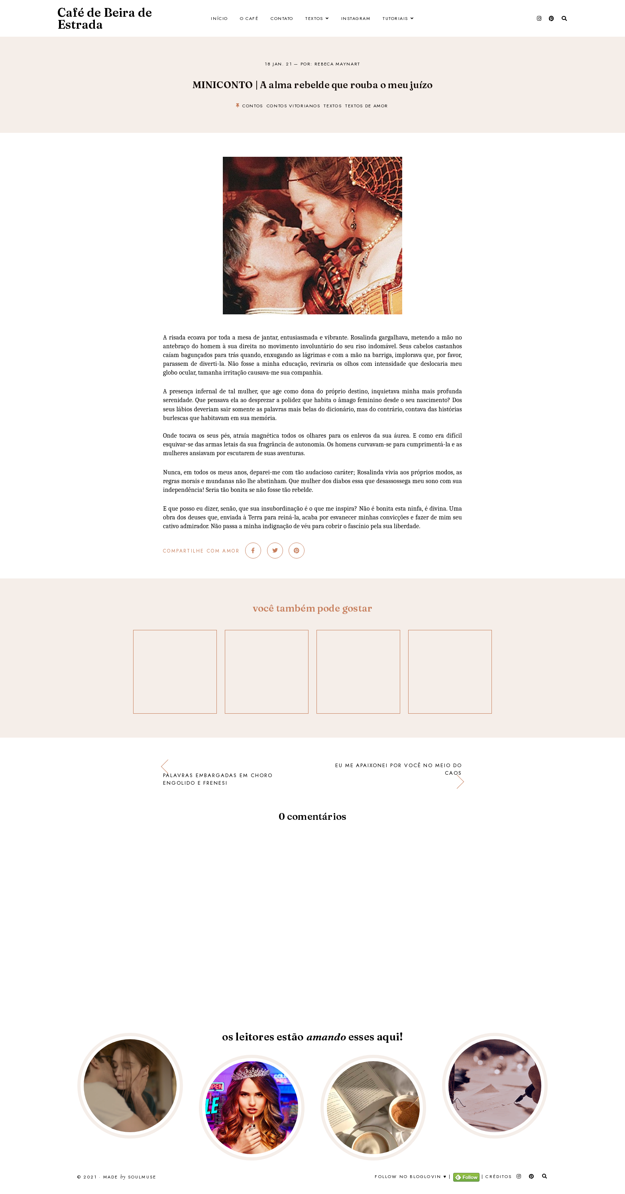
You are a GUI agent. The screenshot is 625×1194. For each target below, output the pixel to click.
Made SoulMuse (129, 1177)
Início (219, 18)
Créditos (498, 1176)
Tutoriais (395, 18)
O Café (249, 18)
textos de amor (366, 106)
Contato (282, 18)
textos (333, 106)
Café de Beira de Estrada (104, 18)
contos (252, 106)
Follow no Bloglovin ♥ (411, 1176)
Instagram (356, 18)
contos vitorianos (293, 106)
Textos (314, 18)
